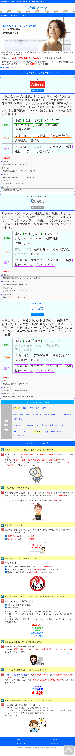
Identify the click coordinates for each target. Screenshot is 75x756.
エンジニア (37, 415)
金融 (46, 432)
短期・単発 (17, 425)
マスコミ (26, 432)
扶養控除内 (29, 425)
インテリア (37, 432)
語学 (61, 425)
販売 (28, 415)
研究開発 (67, 415)
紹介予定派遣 (42, 425)
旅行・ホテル (56, 432)
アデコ (37, 83)
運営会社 (54, 739)
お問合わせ (54, 743)
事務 (15, 415)
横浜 (25, 408)
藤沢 (37, 408)
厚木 (44, 408)
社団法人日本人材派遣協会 (15, 675)
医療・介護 (17, 419)
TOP (18, 739)
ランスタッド (37, 307)
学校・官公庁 (18, 436)
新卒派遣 (53, 425)
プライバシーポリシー (18, 743)
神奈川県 (16, 408)
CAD (59, 415)
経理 (21, 415)
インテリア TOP (9, 68)
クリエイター (49, 415)
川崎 (31, 408)
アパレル (16, 432)
